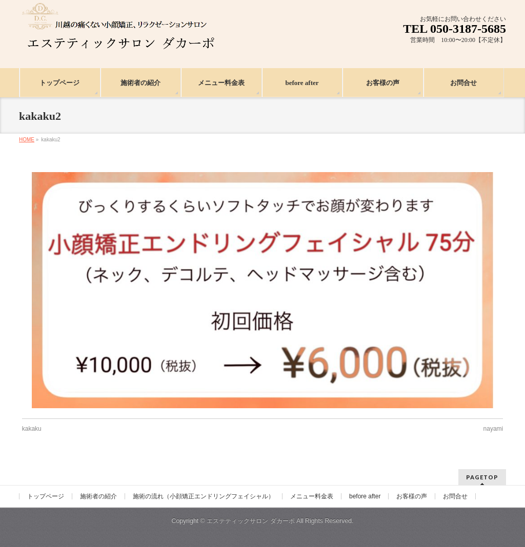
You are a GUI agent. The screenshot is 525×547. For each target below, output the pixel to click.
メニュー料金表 (311, 496)
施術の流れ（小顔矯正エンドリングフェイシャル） (203, 496)
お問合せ (455, 496)
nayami (493, 428)
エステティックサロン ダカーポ (251, 520)
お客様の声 (411, 496)
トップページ (45, 496)
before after (364, 496)
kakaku (32, 428)
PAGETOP (482, 477)
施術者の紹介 (98, 496)
